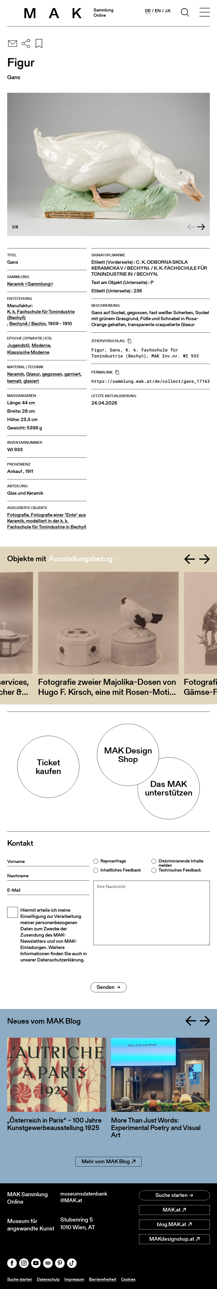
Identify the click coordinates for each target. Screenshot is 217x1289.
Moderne (41, 345)
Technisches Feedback (180, 870)
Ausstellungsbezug (80, 558)
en (158, 11)
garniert (72, 374)
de (148, 11)
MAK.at (174, 1209)
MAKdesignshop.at (174, 1239)
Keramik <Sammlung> (30, 284)
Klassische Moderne (28, 352)
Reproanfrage (113, 861)
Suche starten (174, 1195)
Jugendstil (18, 345)
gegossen (52, 374)
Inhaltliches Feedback (120, 870)
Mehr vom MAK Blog (108, 1161)
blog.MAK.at (174, 1224)
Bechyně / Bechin (27, 324)
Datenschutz (50, 1279)
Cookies (131, 1279)
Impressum (77, 1279)
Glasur (33, 374)
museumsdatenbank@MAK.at (83, 1197)
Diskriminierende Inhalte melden (181, 863)
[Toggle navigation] (204, 13)
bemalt (14, 381)
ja (168, 11)
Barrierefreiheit (105, 1279)
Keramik (15, 374)
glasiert (31, 381)
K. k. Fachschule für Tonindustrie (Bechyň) (41, 315)
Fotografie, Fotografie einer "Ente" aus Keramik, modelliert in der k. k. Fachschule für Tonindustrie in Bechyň (46, 521)
